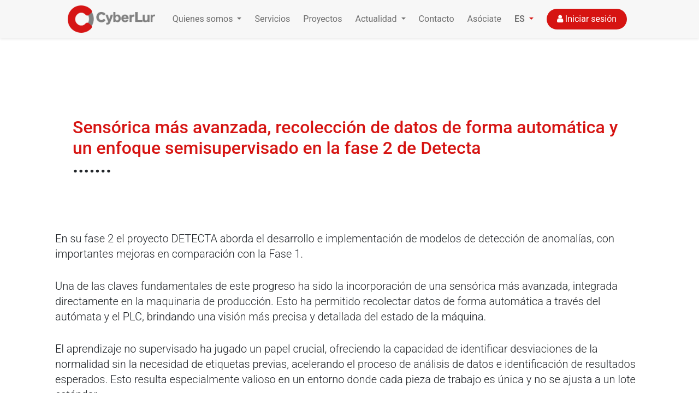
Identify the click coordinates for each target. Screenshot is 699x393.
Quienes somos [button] (204, 19)
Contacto (436, 19)
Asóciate (484, 19)
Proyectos (322, 19)
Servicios (272, 19)
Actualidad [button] (377, 19)
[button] (524, 19)
